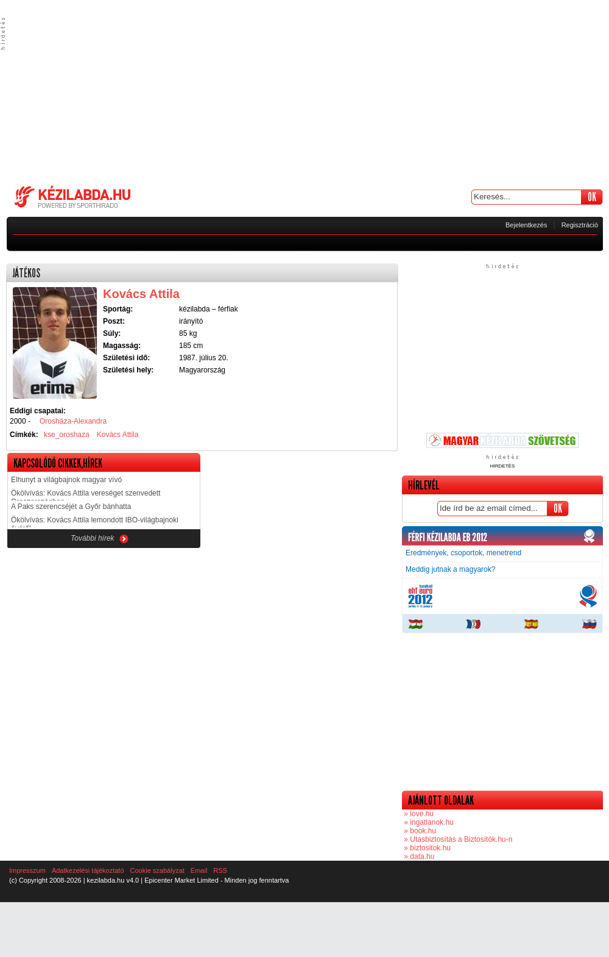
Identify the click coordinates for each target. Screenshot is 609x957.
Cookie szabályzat (157, 870)
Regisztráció (580, 225)
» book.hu (419, 831)
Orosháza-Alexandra (73, 421)
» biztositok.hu (426, 848)
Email (199, 870)
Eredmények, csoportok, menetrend (463, 553)
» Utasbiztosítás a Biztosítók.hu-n (457, 839)
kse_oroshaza (67, 434)
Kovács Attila (118, 434)
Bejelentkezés (526, 225)
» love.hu (418, 813)
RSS (220, 870)
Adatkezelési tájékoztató (88, 870)
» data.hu (418, 856)
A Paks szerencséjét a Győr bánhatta (71, 506)
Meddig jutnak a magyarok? (450, 569)
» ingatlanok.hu (428, 822)
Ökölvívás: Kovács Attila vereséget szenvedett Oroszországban (85, 494)
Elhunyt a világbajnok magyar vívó (66, 479)
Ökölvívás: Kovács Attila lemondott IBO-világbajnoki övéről (94, 521)
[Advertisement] (305, 91)
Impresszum (27, 870)
